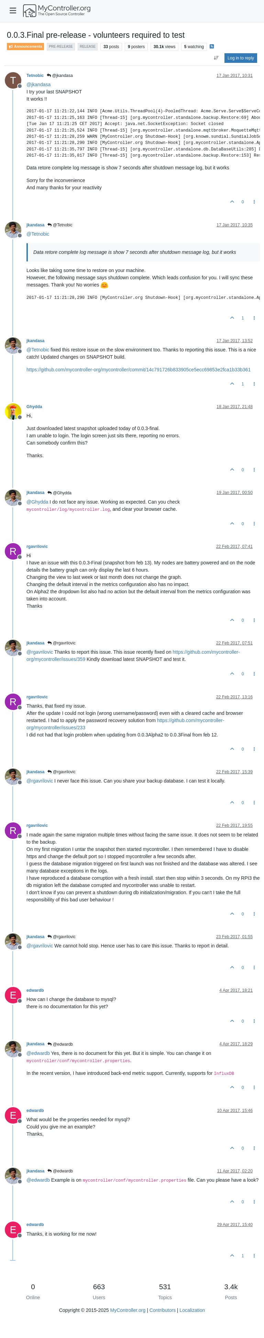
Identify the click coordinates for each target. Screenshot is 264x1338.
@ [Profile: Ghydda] (37, 502)
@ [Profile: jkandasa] (38, 84)
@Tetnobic (59, 225)
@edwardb (60, 1044)
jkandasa (35, 225)
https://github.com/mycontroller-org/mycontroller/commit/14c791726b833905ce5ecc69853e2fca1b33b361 (138, 369)
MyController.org (128, 1310)
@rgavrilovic (61, 643)
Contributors (163, 1310)
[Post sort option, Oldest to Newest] (216, 58)
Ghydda (34, 406)
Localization (192, 1310)
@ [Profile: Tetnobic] (37, 234)
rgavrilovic (37, 546)
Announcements (25, 46)
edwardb (35, 990)
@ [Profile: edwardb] (38, 1053)
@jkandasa (60, 75)
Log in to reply (241, 58)
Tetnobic (35, 75)
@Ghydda (59, 493)
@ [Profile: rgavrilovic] (39, 652)
